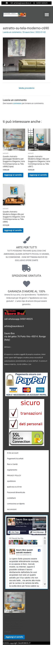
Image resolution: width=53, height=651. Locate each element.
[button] (46, 14)
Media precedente (26, 88)
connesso (17, 103)
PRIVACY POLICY (14, 475)
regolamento (12, 470)
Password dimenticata (16, 492)
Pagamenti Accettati (15, 458)
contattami (11, 498)
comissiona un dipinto (16, 504)
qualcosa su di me (14, 487)
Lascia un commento (12, 32)
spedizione (11, 481)
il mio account (12, 453)
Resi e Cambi (12, 464)
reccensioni (11, 509)
